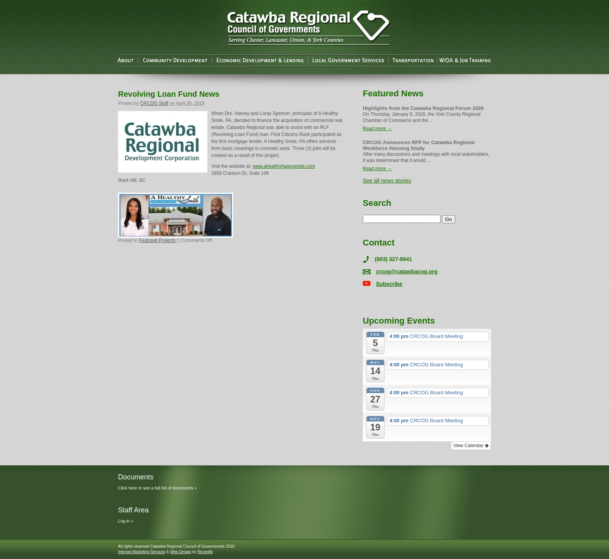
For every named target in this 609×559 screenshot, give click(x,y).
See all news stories (387, 181)
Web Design (180, 552)
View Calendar (471, 445)
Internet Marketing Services (141, 552)
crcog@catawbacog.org (406, 271)
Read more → (377, 128)
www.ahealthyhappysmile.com (284, 166)
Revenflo (204, 552)
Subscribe (389, 284)
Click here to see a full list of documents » (157, 488)
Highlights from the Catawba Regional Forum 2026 (423, 108)
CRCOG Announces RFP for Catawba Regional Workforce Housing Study (419, 145)
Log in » (125, 521)
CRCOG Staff (154, 103)
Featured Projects (157, 240)
